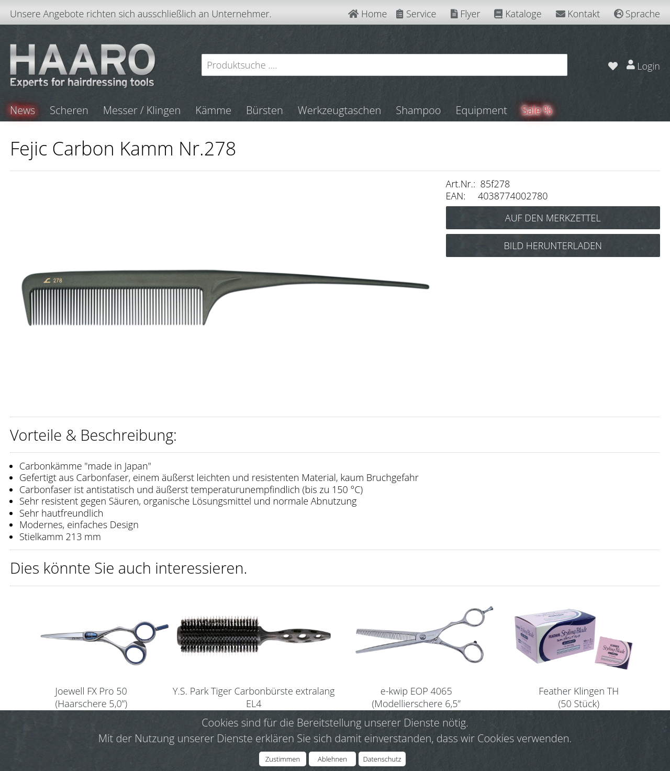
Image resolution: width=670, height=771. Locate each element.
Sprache (637, 13)
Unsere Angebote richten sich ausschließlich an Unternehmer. (141, 13)
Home (367, 13)
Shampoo (418, 110)
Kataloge (517, 13)
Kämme (214, 110)
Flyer (466, 13)
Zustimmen (282, 759)
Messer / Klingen (143, 110)
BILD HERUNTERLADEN (553, 245)
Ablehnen (332, 759)
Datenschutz (382, 759)
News (23, 110)
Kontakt (578, 13)
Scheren (69, 110)
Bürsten (265, 110)
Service (416, 13)
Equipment (482, 110)
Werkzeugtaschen (340, 110)
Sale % (537, 110)
